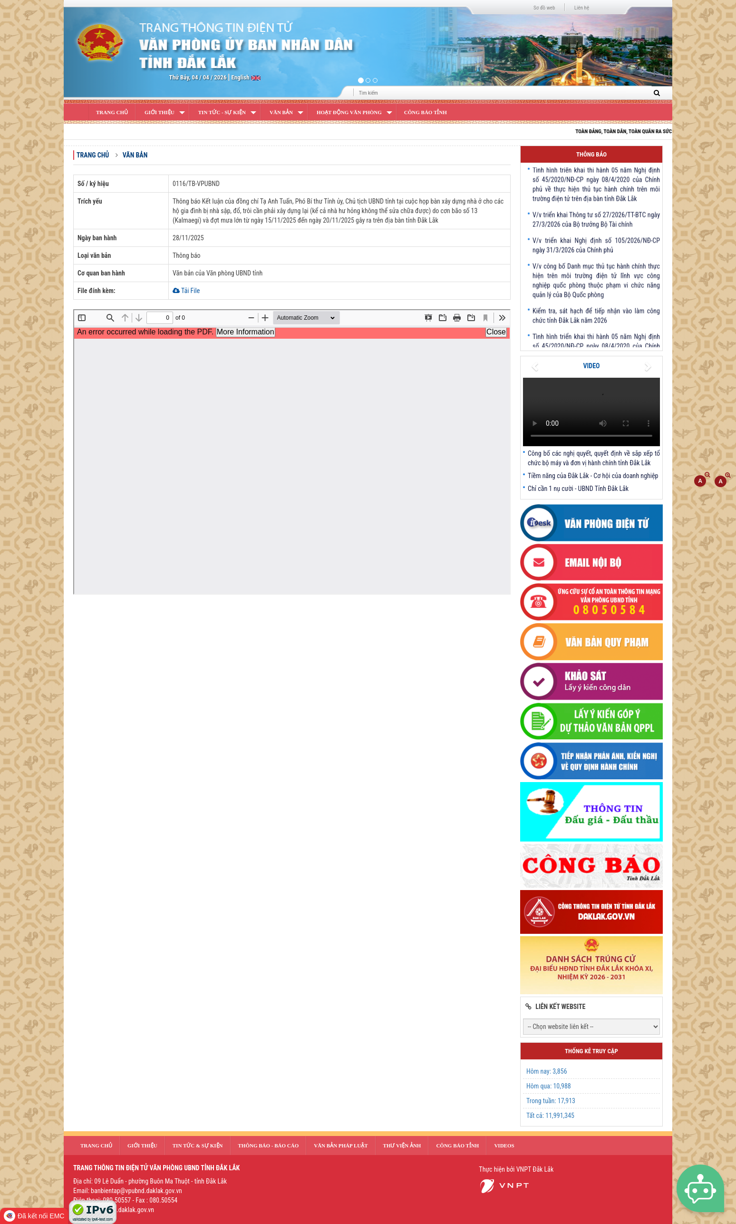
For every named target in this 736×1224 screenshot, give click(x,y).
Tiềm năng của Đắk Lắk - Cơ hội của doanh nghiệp (593, 476)
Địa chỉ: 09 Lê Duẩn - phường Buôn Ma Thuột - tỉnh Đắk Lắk (150, 1181)
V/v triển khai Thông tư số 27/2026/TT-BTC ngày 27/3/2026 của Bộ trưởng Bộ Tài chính (596, 223)
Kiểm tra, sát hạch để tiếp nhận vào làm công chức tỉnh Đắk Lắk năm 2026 (596, 319)
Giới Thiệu (159, 112)
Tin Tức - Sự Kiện (222, 112)
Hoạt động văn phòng (349, 112)
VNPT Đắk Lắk (535, 1169)
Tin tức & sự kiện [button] (198, 1145)
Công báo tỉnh (425, 112)
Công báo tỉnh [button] (457, 1145)
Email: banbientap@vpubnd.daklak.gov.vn (127, 1191)
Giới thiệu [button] (142, 1145)
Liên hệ (581, 8)
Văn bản (281, 112)
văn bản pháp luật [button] (341, 1145)
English (241, 77)
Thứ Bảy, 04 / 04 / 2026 (198, 77)
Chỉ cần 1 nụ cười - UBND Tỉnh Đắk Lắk (578, 488)
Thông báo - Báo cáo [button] (268, 1145)
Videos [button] (504, 1145)
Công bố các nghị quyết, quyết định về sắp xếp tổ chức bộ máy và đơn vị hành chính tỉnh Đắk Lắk (594, 458)
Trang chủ (93, 155)
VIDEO (591, 366)
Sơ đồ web (544, 8)
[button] (109, 50)
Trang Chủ (112, 112)
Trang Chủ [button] (96, 1145)
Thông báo (591, 154)
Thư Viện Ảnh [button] (402, 1145)
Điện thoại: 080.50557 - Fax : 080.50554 (125, 1200)
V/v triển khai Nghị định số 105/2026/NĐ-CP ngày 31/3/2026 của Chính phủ (596, 248)
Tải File (186, 290)
